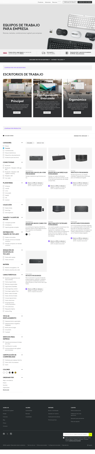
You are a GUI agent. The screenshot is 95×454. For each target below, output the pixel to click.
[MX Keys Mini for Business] (81, 204)
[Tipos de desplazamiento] (21, 315)
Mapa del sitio (65, 449)
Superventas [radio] (6, 387)
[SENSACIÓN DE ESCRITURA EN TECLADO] (21, 249)
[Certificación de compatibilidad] (21, 354)
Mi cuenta (84, 4)
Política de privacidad (42, 449)
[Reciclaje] (28, 418)
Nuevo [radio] (4, 382)
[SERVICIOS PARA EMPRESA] (21, 336)
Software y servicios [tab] (37, 5)
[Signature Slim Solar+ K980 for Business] (36, 158)
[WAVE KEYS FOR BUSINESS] (81, 158)
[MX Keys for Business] (36, 254)
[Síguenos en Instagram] (11, 438)
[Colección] (21, 204)
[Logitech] (12, 4)
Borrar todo (40, 143)
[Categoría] (21, 142)
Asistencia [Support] (82, 1)
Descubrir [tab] (25, 5)
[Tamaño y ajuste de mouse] (21, 217)
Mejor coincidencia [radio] (8, 380)
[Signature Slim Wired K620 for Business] (58, 158)
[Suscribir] (90, 439)
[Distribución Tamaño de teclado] (21, 231)
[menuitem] (40, 9)
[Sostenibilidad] (29, 415)
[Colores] (21, 369)
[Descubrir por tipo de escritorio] (39, 59)
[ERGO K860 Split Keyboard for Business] (58, 204)
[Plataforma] (21, 182)
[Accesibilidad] (29, 421)
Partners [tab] (58, 5)
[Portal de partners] (52, 424)
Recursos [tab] (49, 5)
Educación (76, 1)
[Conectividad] (21, 162)
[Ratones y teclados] (58, 59)
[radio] (26, 229)
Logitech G (65, 1)
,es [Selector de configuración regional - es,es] (89, 1)
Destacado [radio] (6, 390)
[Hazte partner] (53, 418)
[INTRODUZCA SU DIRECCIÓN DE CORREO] (76, 439)
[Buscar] (78, 5)
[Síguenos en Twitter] (7, 438)
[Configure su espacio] (70, 9)
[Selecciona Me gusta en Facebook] (4, 438)
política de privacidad (75, 445)
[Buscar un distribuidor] (53, 415)
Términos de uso (31, 449)
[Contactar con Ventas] (85, 9)
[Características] (21, 274)
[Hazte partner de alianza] (54, 421)
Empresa (71, 1)
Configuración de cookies (54, 449)
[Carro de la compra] (88, 5)
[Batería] (21, 264)
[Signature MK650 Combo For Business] (36, 204)
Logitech (59, 1)
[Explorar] (17, 112)
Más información (80, 53)
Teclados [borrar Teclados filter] (30, 143)
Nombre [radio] (5, 385)
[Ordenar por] (21, 377)
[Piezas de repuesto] (75, 426)
